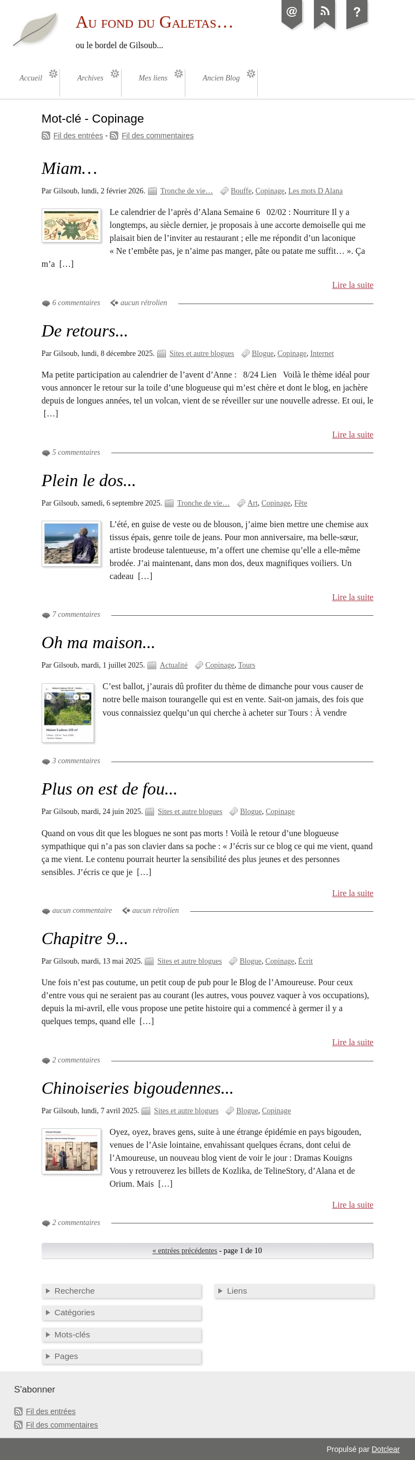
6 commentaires (76, 303)
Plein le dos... (89, 480)
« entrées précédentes (184, 1251)
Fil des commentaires (157, 135)
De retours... (85, 330)
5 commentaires (76, 452)
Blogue (263, 353)
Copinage (270, 191)
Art (252, 503)
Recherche (75, 1290)
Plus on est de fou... (110, 788)
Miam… (69, 168)
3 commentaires (76, 761)
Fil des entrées (78, 135)
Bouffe (241, 191)
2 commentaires (76, 1060)
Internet (322, 353)
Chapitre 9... (85, 938)
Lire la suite (353, 285)
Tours (247, 665)
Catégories (75, 1312)
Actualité (174, 665)
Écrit (305, 961)
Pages (66, 1356)
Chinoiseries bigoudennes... (138, 1088)
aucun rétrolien (144, 303)
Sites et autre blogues (202, 353)
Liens (237, 1290)
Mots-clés (72, 1334)
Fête (300, 503)
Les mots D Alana (315, 191)
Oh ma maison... (99, 642)
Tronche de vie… (186, 191)
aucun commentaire (82, 910)
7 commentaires (76, 614)
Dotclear (386, 1449)
